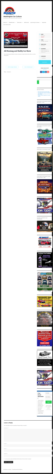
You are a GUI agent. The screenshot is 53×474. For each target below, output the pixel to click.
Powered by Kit (48, 409)
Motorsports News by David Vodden (44, 91)
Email (5, 448)
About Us (5, 22)
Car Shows (43, 58)
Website (5, 453)
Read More (43, 45)
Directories (19, 22)
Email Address (48, 396)
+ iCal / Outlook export (28, 67)
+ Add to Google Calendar (12, 67)
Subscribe (44, 22)
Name (5, 443)
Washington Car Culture (12, 16)
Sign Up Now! (48, 402)
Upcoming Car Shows (34, 22)
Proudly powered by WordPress (17, 469)
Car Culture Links (7, 24)
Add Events (26, 22)
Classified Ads (11, 22)
